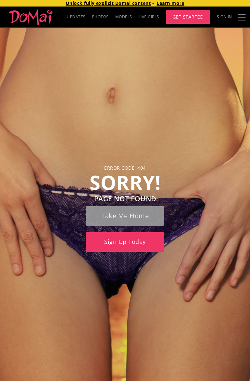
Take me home (125, 215)
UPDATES (76, 17)
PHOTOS (100, 17)
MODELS (123, 17)
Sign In (224, 17)
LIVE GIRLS (149, 17)
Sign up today (125, 242)
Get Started (188, 17)
